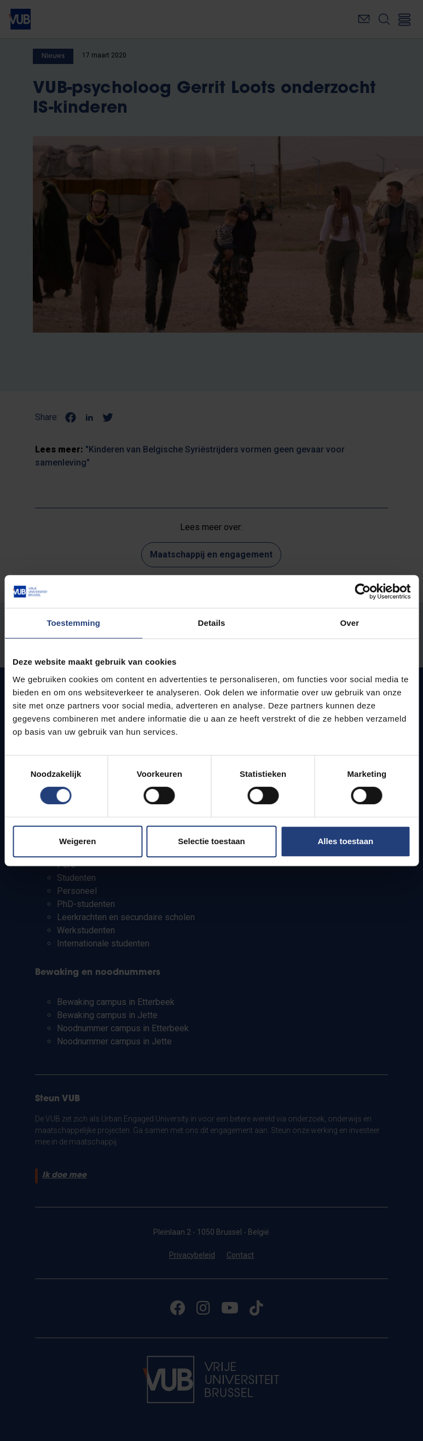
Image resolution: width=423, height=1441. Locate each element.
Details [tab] (211, 622)
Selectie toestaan (211, 841)
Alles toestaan (345, 841)
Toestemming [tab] (73, 622)
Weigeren (77, 841)
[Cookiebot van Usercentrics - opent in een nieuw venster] (362, 591)
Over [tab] (350, 622)
